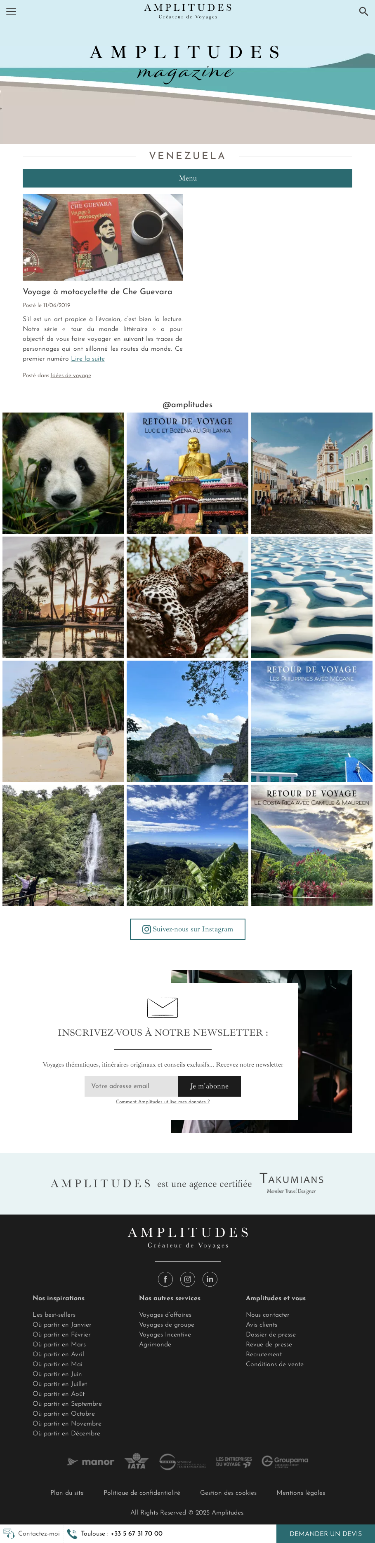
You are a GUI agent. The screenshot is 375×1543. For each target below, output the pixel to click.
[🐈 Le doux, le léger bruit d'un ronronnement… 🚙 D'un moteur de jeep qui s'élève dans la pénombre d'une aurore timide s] (187, 597)
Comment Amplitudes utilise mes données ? (163, 1102)
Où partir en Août (59, 1394)
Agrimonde (155, 1344)
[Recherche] (364, 11)
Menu (188, 178)
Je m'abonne (209, 1085)
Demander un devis (326, 1534)
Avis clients (261, 1325)
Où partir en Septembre (67, 1404)
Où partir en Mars (59, 1344)
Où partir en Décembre (66, 1433)
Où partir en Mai (58, 1364)
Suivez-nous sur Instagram (187, 929)
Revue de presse (269, 1344)
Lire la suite (88, 359)
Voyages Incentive (165, 1335)
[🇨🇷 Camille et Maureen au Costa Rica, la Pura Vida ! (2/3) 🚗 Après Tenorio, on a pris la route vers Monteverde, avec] (187, 845)
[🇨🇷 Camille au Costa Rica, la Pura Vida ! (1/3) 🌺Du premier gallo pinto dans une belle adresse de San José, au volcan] (312, 845)
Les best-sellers (54, 1315)
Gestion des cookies (228, 1493)
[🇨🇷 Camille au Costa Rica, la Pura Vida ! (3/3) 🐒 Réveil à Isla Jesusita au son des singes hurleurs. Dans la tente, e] (63, 845)
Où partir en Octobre (64, 1414)
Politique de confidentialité (142, 1493)
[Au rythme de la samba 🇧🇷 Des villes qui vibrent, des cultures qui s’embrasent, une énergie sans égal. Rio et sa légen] (312, 473)
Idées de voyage (71, 376)
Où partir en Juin (57, 1374)
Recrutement (264, 1354)
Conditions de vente (275, 1364)
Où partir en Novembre (67, 1424)
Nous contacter (268, 1315)
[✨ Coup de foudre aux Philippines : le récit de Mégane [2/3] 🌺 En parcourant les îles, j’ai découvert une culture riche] (187, 721)
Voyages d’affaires (165, 1315)
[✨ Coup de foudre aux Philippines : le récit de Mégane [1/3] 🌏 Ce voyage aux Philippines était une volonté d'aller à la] (312, 721)
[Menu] (11, 11)
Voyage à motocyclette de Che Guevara (97, 292)
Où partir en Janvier (62, 1325)
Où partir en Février (62, 1335)
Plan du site (67, 1493)
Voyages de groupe (166, 1325)
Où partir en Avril (58, 1354)
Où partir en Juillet (60, 1384)
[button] (115, 1534)
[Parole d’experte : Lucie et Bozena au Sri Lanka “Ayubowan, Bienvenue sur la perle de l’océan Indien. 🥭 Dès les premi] (187, 473)
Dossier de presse (271, 1335)
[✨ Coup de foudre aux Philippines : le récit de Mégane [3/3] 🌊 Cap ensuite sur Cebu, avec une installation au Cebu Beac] (63, 721)
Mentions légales (300, 1493)
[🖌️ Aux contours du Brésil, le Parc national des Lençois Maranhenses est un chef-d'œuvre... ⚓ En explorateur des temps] (312, 597)
